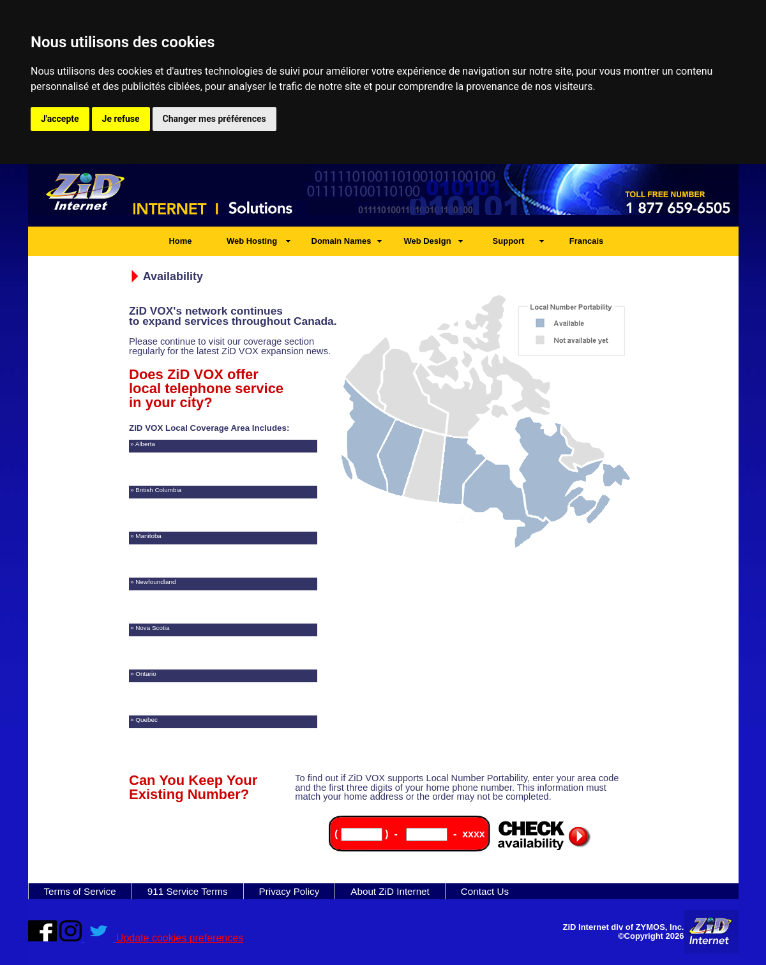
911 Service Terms (187, 891)
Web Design (427, 241)
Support (509, 241)
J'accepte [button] (60, 119)
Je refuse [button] (121, 119)
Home (180, 241)
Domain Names (342, 241)
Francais (586, 241)
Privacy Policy (289, 891)
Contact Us (485, 891)
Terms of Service (80, 891)
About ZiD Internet (390, 891)
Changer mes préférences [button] (214, 119)
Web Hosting (252, 241)
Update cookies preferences (179, 937)
